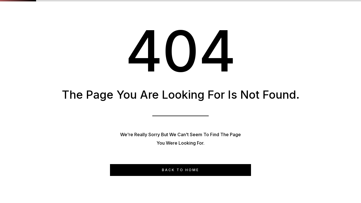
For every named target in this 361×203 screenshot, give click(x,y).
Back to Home (180, 170)
